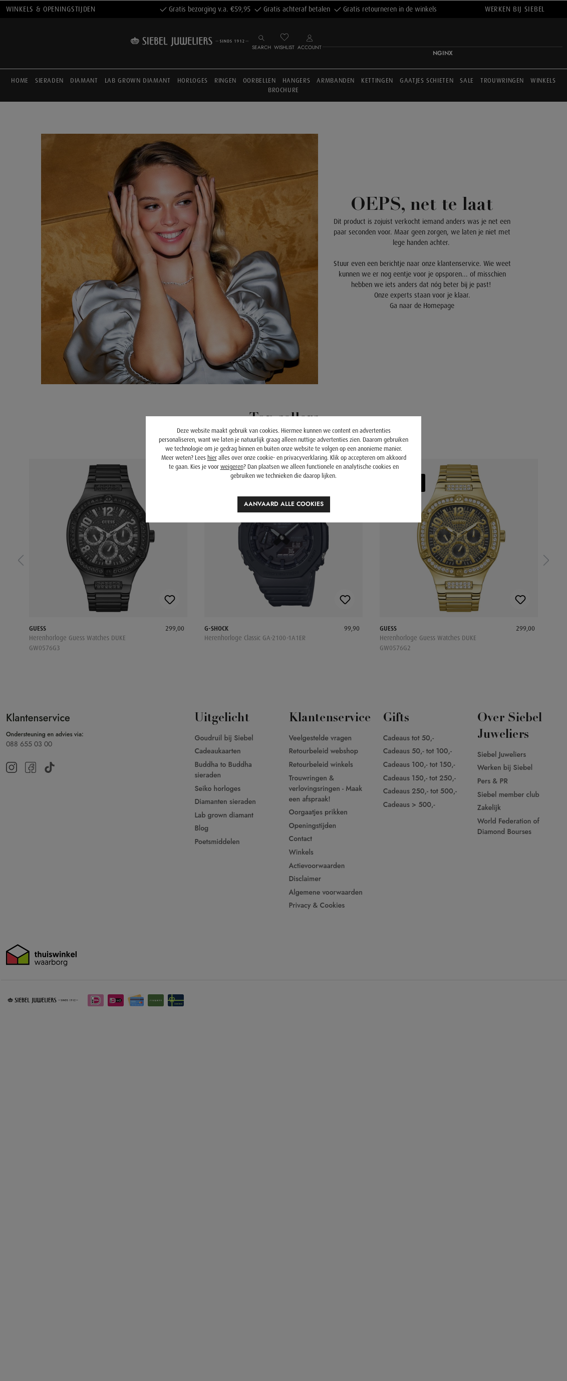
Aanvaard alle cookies (284, 503)
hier (212, 457)
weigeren (231, 466)
